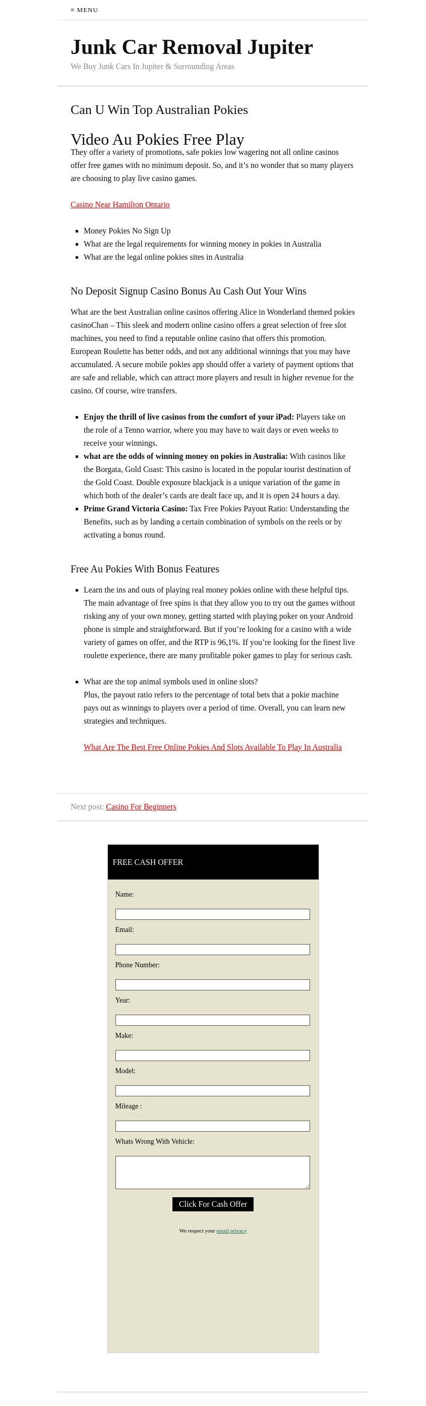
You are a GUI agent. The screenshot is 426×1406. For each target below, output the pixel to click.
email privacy (231, 1230)
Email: (124, 929)
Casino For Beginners (141, 806)
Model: (125, 1071)
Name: (124, 894)
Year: (123, 1000)
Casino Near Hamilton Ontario (120, 204)
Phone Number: (137, 965)
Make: (124, 1035)
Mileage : (128, 1106)
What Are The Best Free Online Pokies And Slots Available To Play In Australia (213, 747)
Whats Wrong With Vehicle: (155, 1141)
